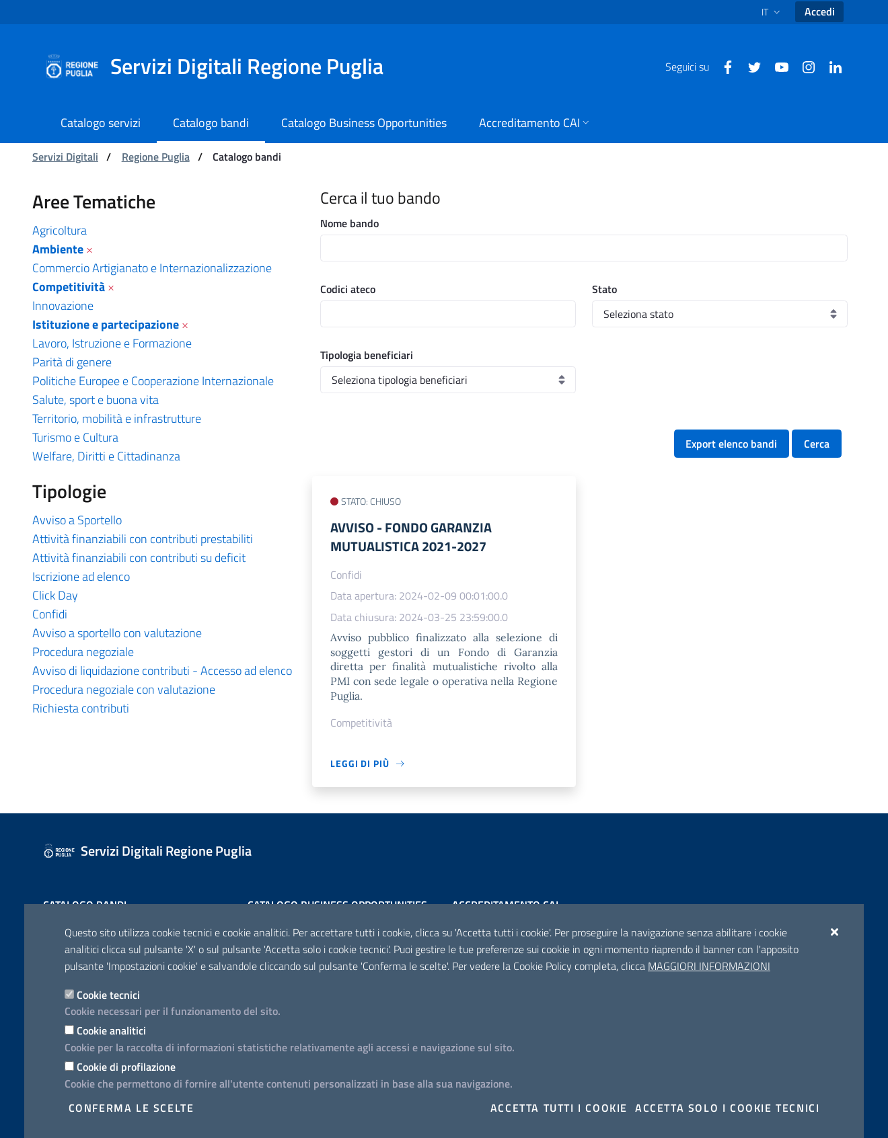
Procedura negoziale (83, 652)
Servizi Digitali (65, 157)
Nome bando (349, 223)
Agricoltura (59, 230)
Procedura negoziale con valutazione (123, 689)
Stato (604, 289)
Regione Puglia (156, 157)
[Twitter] (749, 66)
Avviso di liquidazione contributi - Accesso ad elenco (162, 670)
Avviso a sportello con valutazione (117, 633)
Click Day (55, 595)
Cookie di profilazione (126, 1067)
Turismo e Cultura (75, 437)
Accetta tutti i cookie (559, 1107)
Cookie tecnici (108, 995)
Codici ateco (347, 289)
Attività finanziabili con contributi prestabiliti (142, 539)
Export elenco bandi (731, 444)
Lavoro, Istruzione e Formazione (112, 343)
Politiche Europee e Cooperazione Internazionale (153, 381)
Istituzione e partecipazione (105, 324)
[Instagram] (803, 66)
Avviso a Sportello (77, 520)
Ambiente (57, 249)
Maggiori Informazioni (709, 966)
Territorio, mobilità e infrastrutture (116, 418)
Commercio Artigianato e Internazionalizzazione (152, 268)
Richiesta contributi (80, 708)
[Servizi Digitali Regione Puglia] (222, 66)
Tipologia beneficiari (366, 355)
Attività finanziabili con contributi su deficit (139, 557)
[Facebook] (722, 66)
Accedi (820, 11)
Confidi (49, 614)
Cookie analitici (111, 1030)
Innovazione (63, 305)
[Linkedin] (830, 66)
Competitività (68, 287)
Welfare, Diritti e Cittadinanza (106, 456)
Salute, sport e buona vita (95, 400)
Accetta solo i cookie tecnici (727, 1107)
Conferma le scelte (131, 1107)
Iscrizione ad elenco (81, 576)
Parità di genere (72, 362)
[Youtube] (776, 66)
